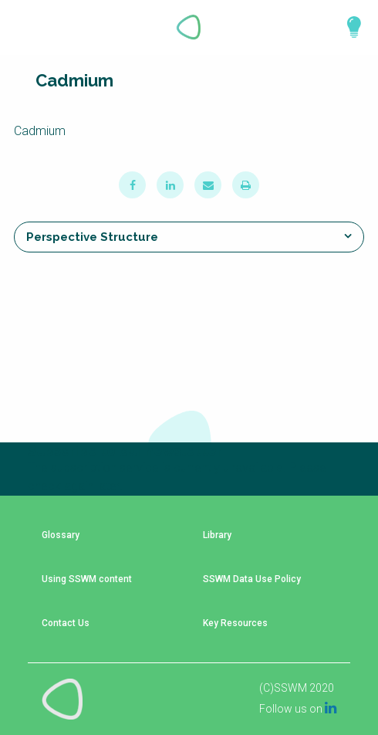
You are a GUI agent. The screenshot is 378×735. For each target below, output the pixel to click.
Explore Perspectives (347, 27)
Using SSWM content (87, 579)
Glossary (60, 535)
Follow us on (297, 709)
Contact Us (65, 623)
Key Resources (235, 623)
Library (217, 535)
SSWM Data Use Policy (252, 579)
